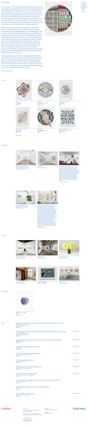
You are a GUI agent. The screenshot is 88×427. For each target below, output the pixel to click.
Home (83, 1)
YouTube (51, 413)
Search (84, 11)
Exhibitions (83, 3)
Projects (83, 6)
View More (19, 135)
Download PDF (76, 331)
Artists (84, 5)
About (83, 9)
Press (83, 8)
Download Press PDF (7, 71)
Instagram (47, 413)
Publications (83, 7)
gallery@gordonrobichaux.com (51, 409)
